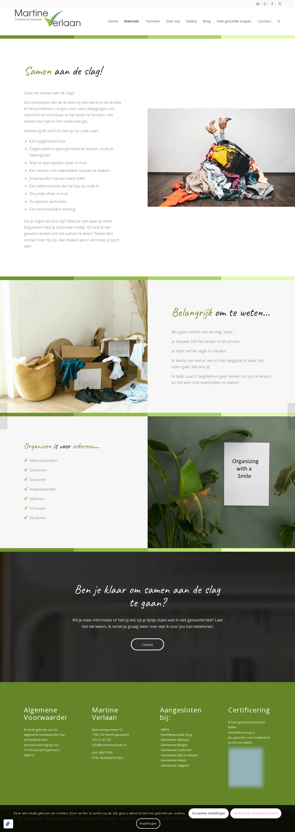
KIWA (232, 727)
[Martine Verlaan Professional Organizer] (48, 21)
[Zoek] (278, 21)
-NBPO (164, 729)
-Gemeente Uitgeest (174, 765)
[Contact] (147, 644)
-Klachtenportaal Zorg (176, 734)
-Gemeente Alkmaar (174, 739)
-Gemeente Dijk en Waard (179, 755)
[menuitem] (113, 21)
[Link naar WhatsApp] (265, 3)
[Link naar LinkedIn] (257, 3)
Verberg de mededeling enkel (256, 813)
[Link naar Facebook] (272, 3)
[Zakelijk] (3, 416)
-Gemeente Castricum (176, 750)
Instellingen (148, 823)
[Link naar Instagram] (279, 3)
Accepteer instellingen (208, 813)
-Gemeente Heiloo (173, 760)
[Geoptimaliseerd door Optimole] (8, 823)
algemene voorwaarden (41, 734)
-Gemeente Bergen (174, 745)
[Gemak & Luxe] (291, 416)
